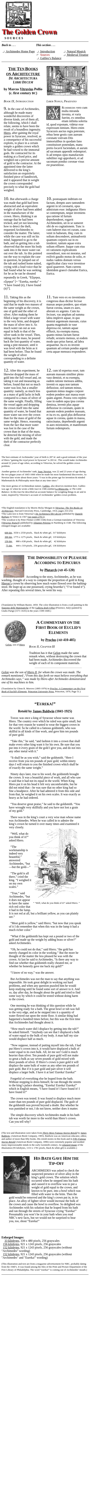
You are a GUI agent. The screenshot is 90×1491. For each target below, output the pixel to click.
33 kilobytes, (12, 1240)
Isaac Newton (44, 471)
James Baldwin (44, 711)
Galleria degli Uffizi (45, 607)
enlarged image (69, 1144)
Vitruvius (26, 89)
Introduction (46, 51)
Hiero (7, 132)
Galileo (46, 485)
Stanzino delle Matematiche (15, 607)
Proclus (50, 640)
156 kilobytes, (11, 1244)
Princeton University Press (41, 691)
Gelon (9, 644)
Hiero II (32, 672)
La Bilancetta (61, 488)
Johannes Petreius (42, 522)
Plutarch (50, 570)
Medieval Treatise (76, 54)
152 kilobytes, (11, 1247)
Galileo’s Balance (49, 58)
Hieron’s (6, 583)
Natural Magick (75, 51)
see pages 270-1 (36, 516)
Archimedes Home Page (19, 51)
